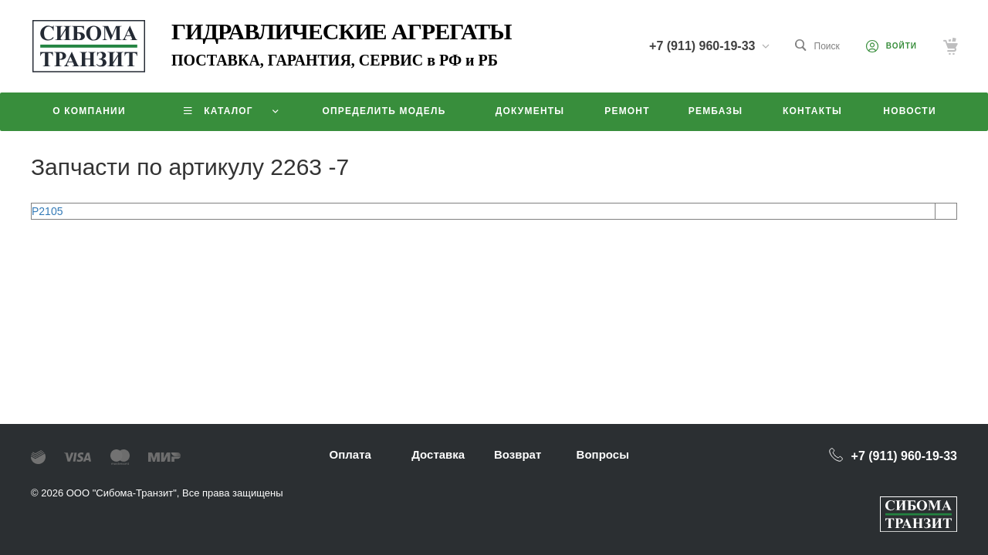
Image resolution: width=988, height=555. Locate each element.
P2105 (47, 211)
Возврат (517, 454)
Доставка (438, 454)
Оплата (350, 454)
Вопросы (603, 454)
